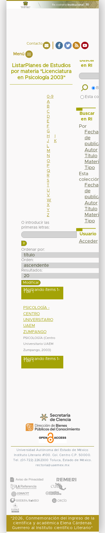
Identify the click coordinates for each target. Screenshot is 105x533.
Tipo (90, 167)
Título (91, 155)
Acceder (88, 241)
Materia (93, 161)
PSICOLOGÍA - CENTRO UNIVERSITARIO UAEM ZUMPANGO (38, 320)
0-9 (50, 97)
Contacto (35, 43)
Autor (91, 149)
